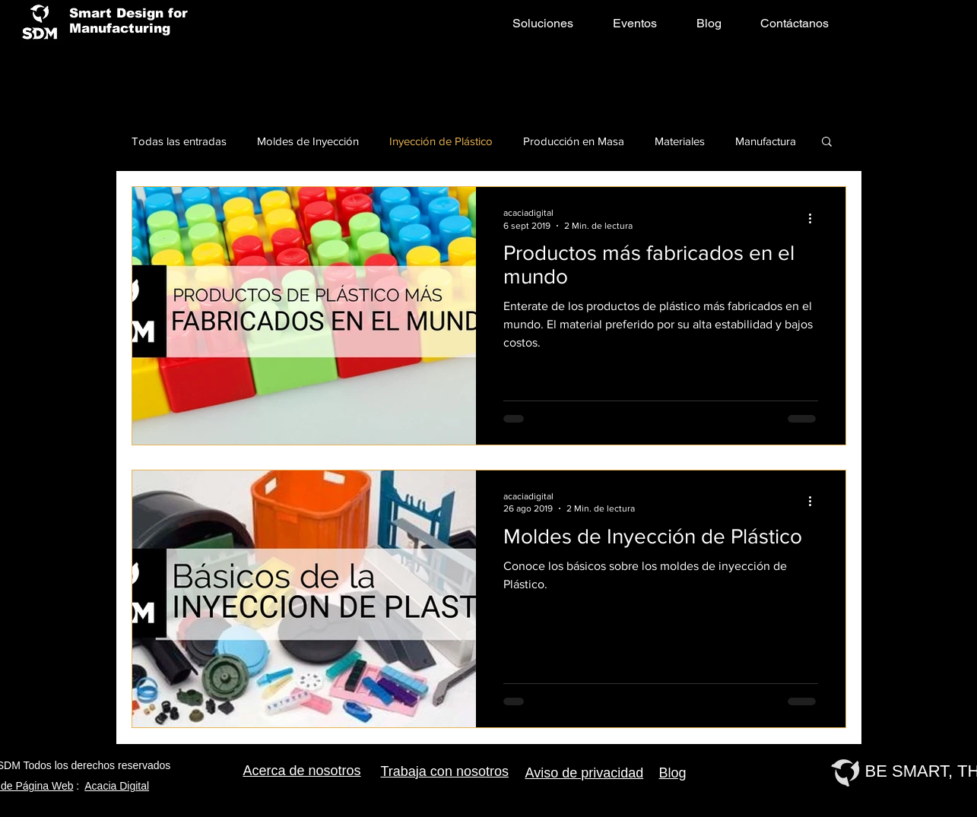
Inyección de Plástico (441, 141)
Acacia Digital (116, 786)
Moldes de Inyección (308, 141)
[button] (827, 142)
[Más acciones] (816, 218)
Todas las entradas (179, 141)
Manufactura (765, 141)
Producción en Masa (573, 141)
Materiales (680, 141)
